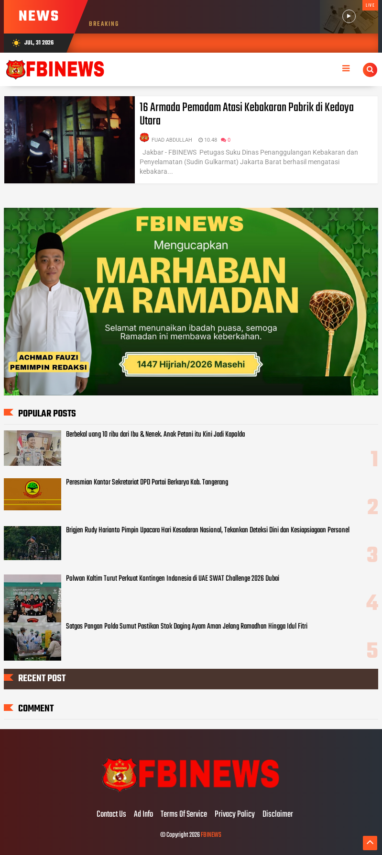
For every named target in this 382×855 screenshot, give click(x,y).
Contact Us (111, 815)
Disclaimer (277, 815)
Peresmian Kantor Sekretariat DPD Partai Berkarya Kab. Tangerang (147, 482)
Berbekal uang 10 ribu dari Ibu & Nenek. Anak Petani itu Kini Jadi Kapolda (155, 434)
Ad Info (143, 815)
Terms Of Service (184, 815)
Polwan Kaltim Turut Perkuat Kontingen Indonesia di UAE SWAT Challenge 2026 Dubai (172, 579)
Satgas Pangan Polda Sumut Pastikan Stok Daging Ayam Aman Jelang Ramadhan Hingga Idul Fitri (186, 626)
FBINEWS (211, 835)
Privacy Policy (235, 815)
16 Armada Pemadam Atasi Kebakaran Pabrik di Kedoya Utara (247, 114)
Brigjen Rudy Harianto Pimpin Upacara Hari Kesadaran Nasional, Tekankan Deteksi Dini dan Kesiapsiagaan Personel (207, 530)
